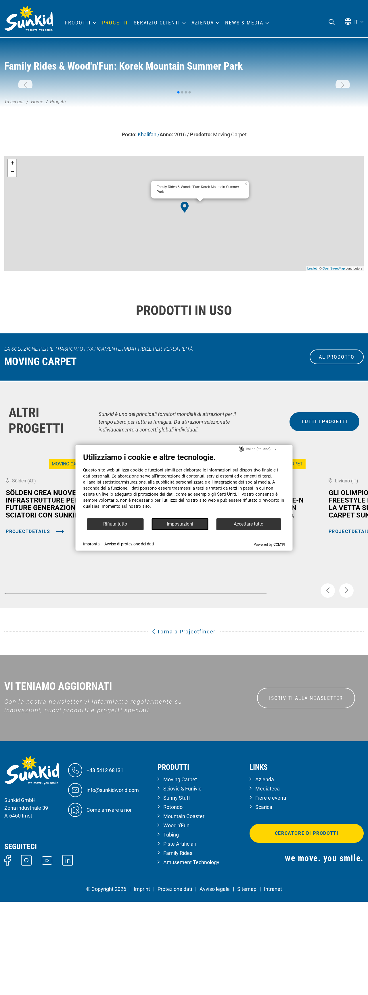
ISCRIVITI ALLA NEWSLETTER (306, 791)
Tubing (171, 928)
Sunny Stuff (176, 891)
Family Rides (177, 946)
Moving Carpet (180, 873)
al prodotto (336, 428)
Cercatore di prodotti (307, 926)
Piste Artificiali (179, 937)
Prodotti (78, 23)
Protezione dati (175, 982)
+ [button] (12, 234)
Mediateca (267, 882)
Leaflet (312, 339)
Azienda (264, 873)
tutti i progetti (324, 493)
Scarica (263, 900)
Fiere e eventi (270, 891)
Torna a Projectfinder (184, 724)
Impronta (91, 544)
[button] (25, 120)
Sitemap (246, 982)
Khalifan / (149, 206)
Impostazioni (180, 524)
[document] (184, 485)
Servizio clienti (157, 23)
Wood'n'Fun (176, 919)
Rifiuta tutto (115, 524)
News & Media (244, 23)
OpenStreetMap (334, 339)
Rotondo (173, 900)
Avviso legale (215, 982)
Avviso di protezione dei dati (129, 544)
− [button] (12, 243)
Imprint (142, 982)
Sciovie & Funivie (182, 882)
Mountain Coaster (183, 909)
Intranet (273, 982)
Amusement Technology (191, 955)
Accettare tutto (248, 524)
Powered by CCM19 (269, 544)
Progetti (115, 23)
